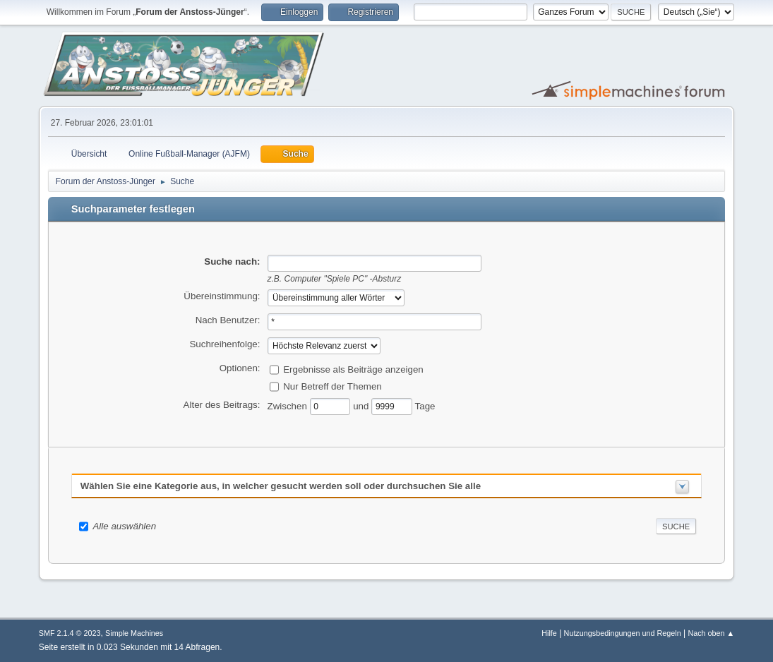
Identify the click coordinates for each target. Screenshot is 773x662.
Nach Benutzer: (228, 320)
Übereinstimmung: (222, 296)
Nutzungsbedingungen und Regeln (622, 633)
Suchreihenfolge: (224, 344)
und (362, 405)
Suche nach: (232, 261)
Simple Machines (134, 633)
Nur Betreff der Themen (332, 385)
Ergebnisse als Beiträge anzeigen (353, 368)
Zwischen (289, 405)
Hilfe (549, 633)
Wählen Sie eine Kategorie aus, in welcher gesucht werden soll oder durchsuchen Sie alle (280, 486)
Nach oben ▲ (711, 633)
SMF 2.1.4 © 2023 (70, 633)
